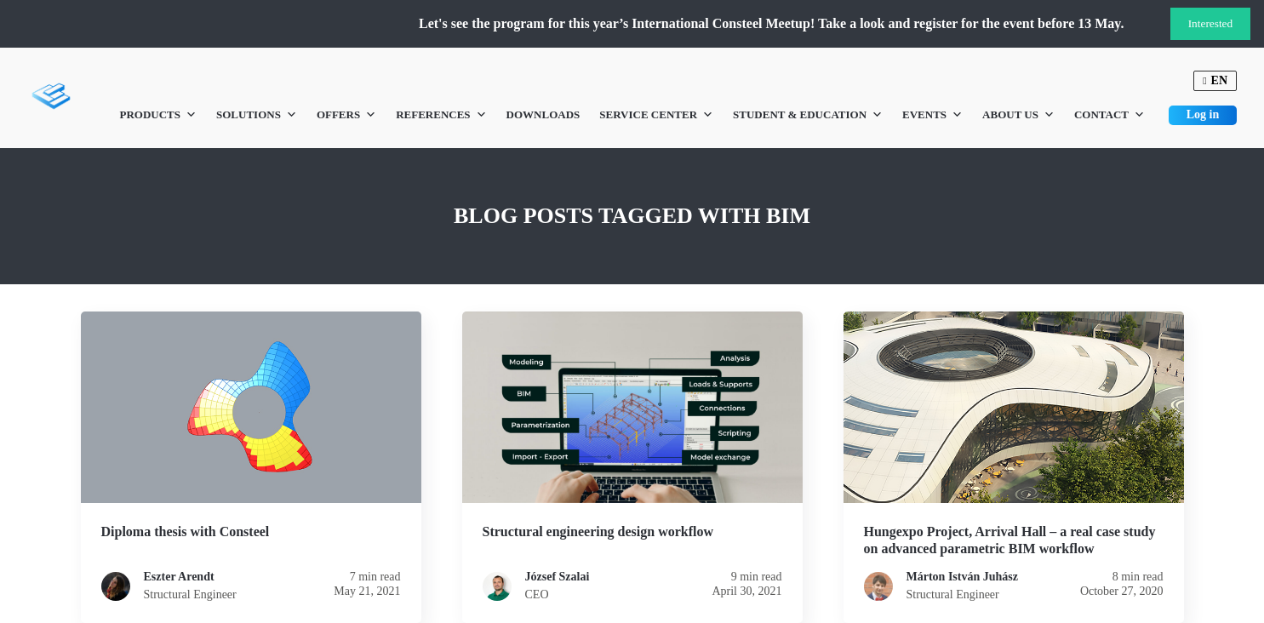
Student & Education (808, 115)
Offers (346, 115)
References (441, 115)
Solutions (256, 115)
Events (932, 115)
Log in (1203, 114)
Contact (1109, 115)
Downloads (543, 114)
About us (1018, 115)
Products (158, 115)
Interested (1210, 23)
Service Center (656, 115)
